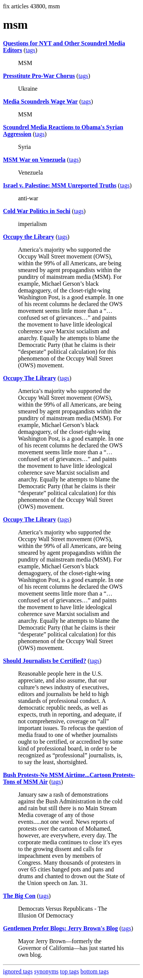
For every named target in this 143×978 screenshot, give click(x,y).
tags (30, 50)
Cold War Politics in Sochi (36, 211)
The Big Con (19, 896)
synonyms (46, 971)
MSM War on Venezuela (34, 159)
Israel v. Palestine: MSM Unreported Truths (59, 185)
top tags (69, 971)
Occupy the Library (28, 237)
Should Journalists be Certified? (44, 661)
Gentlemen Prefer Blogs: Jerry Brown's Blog (60, 928)
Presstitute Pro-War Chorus (39, 76)
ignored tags (18, 971)
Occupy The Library (29, 378)
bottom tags (95, 971)
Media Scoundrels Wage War (40, 101)
